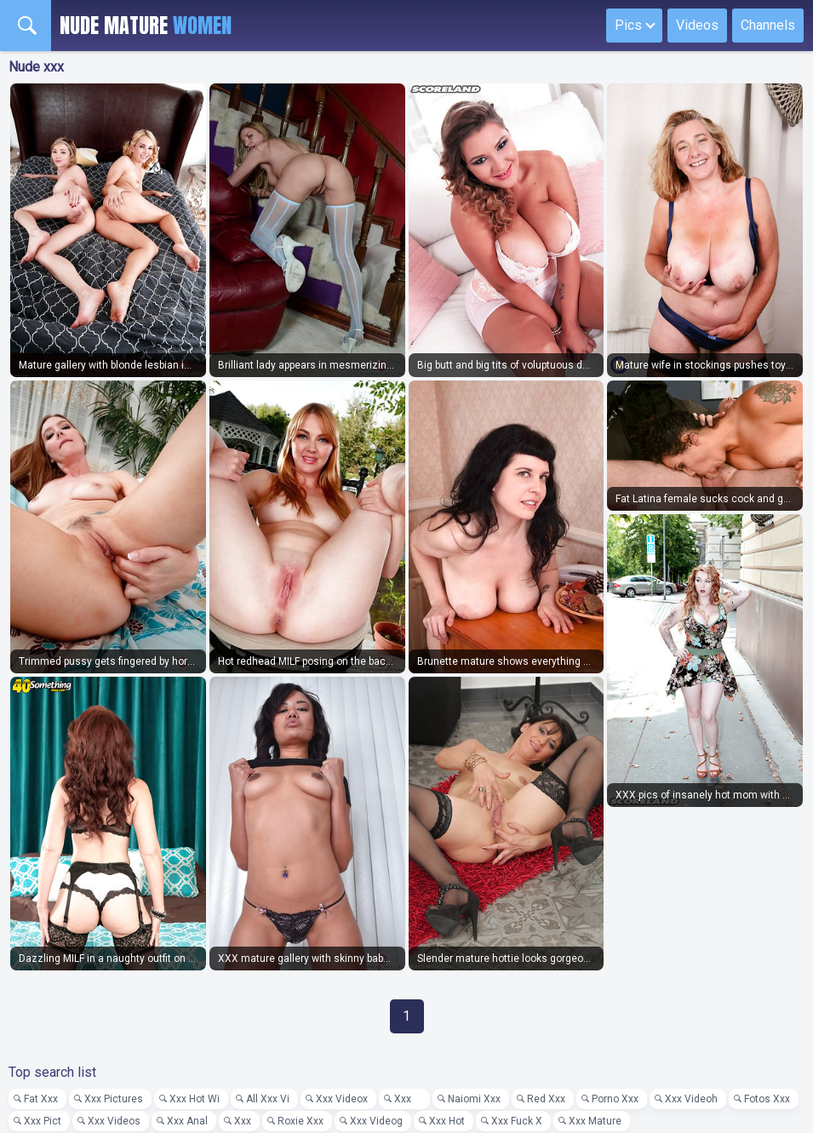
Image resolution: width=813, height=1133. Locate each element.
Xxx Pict (42, 1121)
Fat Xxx (41, 1099)
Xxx (407, 1099)
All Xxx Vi (267, 1099)
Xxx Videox (342, 1099)
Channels (768, 25)
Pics (628, 25)
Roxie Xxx (300, 1121)
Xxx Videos (114, 1121)
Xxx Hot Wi (194, 1099)
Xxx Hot (447, 1121)
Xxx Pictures (113, 1099)
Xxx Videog (376, 1121)
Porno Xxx (615, 1099)
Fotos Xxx (767, 1099)
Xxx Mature (595, 1121)
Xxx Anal (187, 1121)
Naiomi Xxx (474, 1099)
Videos (697, 25)
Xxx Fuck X (516, 1121)
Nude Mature (146, 25)
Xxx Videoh (691, 1099)
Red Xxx (546, 1099)
